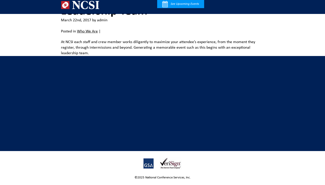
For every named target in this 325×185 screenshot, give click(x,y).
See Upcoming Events (180, 4)
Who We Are (87, 31)
